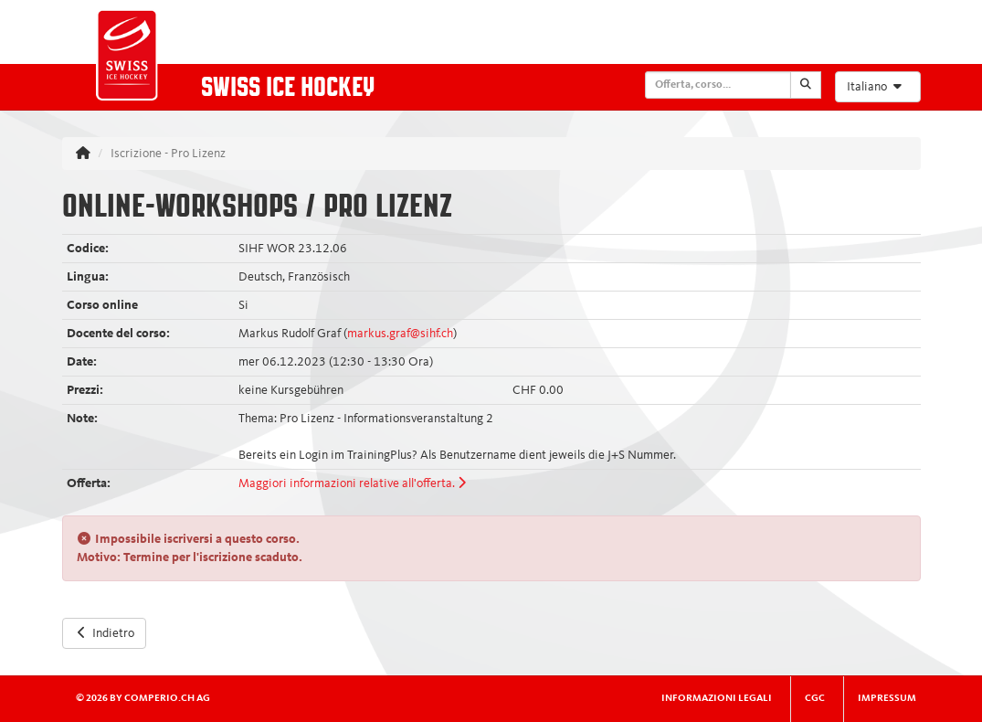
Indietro (104, 633)
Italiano (876, 86)
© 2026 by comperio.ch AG (143, 699)
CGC (815, 699)
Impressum (887, 699)
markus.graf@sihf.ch (400, 333)
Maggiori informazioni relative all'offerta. (352, 483)
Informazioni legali (716, 699)
